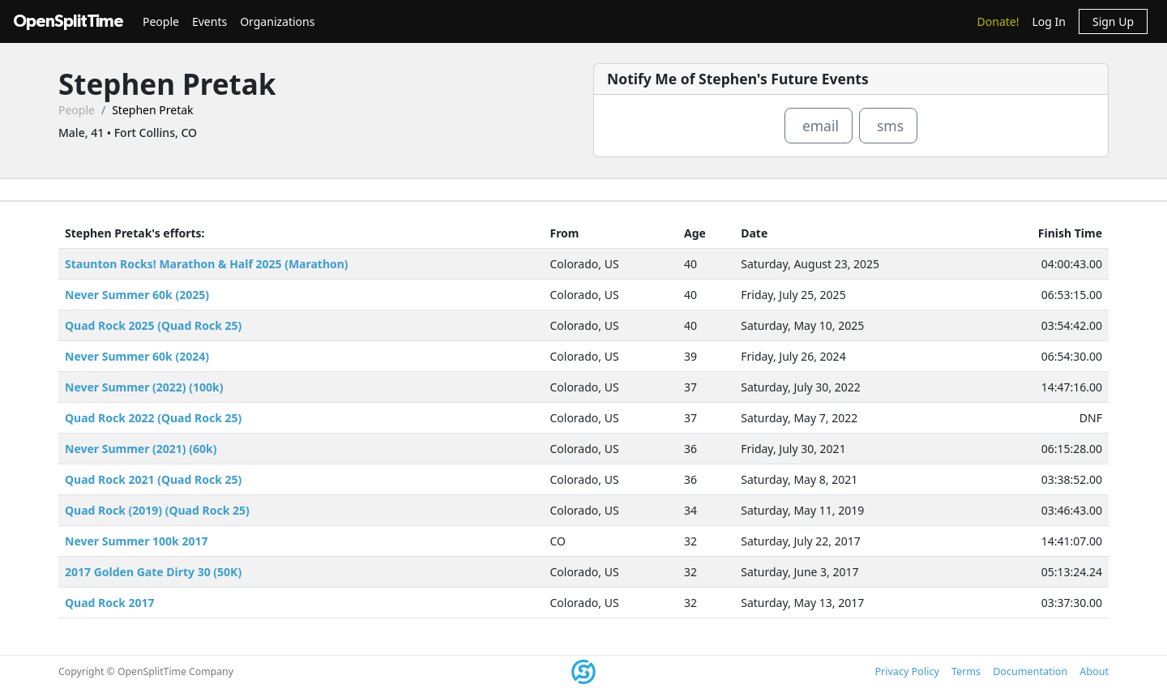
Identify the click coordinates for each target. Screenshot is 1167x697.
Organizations (277, 21)
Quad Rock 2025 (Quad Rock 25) (153, 325)
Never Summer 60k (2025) (137, 294)
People (161, 21)
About (1094, 671)
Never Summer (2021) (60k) (140, 448)
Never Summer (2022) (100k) (144, 387)
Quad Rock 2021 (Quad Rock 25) (153, 479)
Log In (1048, 21)
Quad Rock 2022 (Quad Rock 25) (153, 417)
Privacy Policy (906, 671)
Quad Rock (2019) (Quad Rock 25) (157, 510)
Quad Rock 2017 (110, 602)
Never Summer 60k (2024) (137, 356)
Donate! (998, 21)
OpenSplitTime (68, 21)
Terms (966, 671)
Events (209, 21)
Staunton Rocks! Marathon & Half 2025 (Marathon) (206, 264)
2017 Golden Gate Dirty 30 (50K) (153, 571)
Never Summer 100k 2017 (136, 541)
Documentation (1030, 671)
